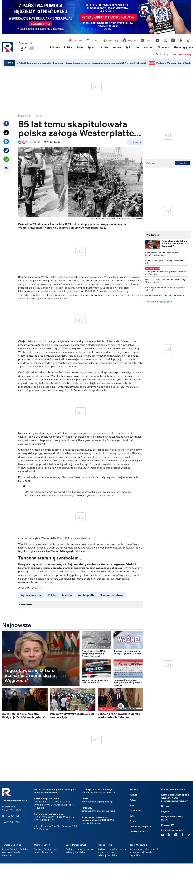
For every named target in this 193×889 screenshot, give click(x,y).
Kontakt (148, 47)
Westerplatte (86, 595)
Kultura (117, 47)
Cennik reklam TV (138, 831)
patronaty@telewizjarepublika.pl (99, 810)
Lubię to (135, 142)
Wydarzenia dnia (31, 595)
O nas (132, 821)
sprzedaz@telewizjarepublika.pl (98, 792)
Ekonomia (164, 47)
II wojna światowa (111, 595)
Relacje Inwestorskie (172, 830)
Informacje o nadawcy (173, 789)
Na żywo (77, 40)
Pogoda (132, 40)
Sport (90, 47)
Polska (68, 47)
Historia (103, 47)
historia (67, 595)
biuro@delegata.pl (91, 823)
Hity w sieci (182, 163)
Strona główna (24, 116)
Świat (79, 47)
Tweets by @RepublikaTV (158, 301)
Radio (149, 40)
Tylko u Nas (132, 47)
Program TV (167, 825)
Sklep (95, 40)
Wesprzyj (113, 40)
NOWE (9, 63)
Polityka (55, 47)
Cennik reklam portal (140, 826)
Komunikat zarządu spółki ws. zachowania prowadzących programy (175, 797)
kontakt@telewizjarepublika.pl (97, 801)
